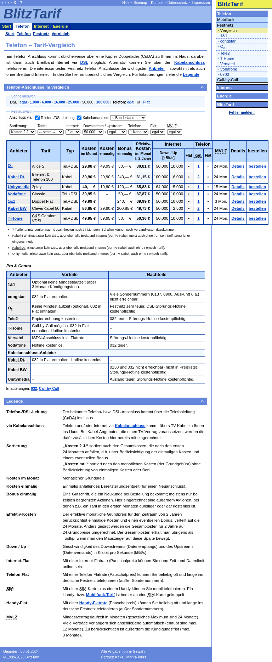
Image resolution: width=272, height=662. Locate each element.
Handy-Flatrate (93, 603)
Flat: (153, 126)
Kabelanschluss (189, 62)
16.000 (59, 102)
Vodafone (17, 194)
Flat (146, 102)
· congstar (227, 41)
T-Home (15, 218)
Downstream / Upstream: (103, 126)
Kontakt (157, 3)
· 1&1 (222, 36)
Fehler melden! (242, 112)
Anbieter (157, 68)
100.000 (102, 102)
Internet (224, 87)
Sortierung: (18, 126)
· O (221, 47)
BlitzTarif (230, 4)
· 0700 (223, 74)
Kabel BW (17, 208)
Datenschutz (178, 3)
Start (6, 26)
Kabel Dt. (16, 177)
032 (34, 389)
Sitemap (140, 3)
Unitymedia (18, 187)
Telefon (224, 14)
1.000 (34, 102)
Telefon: (134, 126)
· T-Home (226, 58)
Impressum (201, 3)
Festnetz (225, 25)
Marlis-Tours (136, 657)
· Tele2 (224, 53)
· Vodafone (227, 69)
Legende (191, 74)
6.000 (46, 102)
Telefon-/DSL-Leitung (58, 118)
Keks (119, 657)
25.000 (73, 102)
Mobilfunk (225, 19)
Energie (224, 96)
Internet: (72, 126)
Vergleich (61, 34)
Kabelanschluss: (96, 118)
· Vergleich (227, 30)
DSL (84, 62)
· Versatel (226, 64)
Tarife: (42, 126)
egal (23, 102)
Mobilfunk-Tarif (100, 595)
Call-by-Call (49, 389)
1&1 (11, 201)
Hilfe (126, 3)
